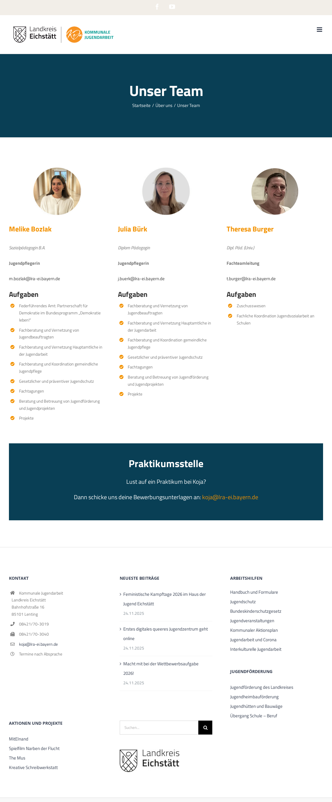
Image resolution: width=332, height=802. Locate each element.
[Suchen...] (159, 728)
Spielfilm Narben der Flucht (34, 748)
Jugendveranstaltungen (252, 620)
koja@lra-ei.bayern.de (230, 497)
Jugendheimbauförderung (254, 696)
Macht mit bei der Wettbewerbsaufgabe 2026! (161, 668)
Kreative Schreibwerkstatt (33, 767)
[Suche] (205, 728)
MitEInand (18, 738)
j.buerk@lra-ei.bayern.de (141, 278)
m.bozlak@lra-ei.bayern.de (34, 278)
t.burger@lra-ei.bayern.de (251, 278)
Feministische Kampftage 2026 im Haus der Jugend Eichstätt (164, 599)
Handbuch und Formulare (254, 592)
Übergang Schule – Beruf (253, 715)
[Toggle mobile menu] (320, 29)
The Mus (17, 757)
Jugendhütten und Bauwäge (256, 706)
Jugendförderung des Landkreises (261, 687)
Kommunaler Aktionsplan (254, 630)
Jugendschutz (243, 601)
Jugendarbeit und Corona (253, 639)
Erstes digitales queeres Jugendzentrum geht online (165, 633)
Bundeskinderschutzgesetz (255, 611)
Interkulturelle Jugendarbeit (255, 649)
